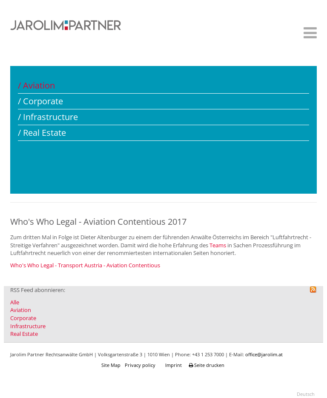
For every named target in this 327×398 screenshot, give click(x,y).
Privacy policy (140, 365)
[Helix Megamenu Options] (308, 35)
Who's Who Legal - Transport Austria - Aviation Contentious (85, 265)
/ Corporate (40, 101)
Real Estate (24, 334)
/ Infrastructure (48, 117)
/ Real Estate (42, 132)
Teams (218, 245)
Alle (14, 302)
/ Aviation (36, 85)
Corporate (23, 318)
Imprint (173, 365)
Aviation (20, 310)
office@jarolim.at (264, 354)
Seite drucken (207, 365)
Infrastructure (28, 326)
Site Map (110, 365)
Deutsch (306, 394)
